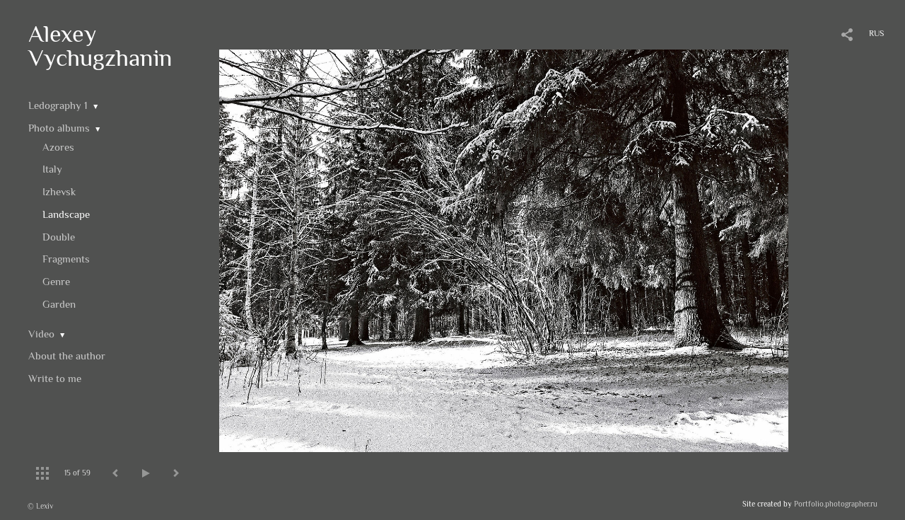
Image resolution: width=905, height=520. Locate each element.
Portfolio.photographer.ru (835, 503)
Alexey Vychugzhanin (100, 45)
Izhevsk (59, 191)
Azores (58, 147)
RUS (876, 33)
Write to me (54, 378)
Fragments (66, 259)
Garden (59, 304)
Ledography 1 (58, 105)
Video (41, 334)
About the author (66, 355)
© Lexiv (40, 506)
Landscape (66, 214)
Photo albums (59, 128)
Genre (56, 281)
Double (58, 237)
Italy (52, 169)
